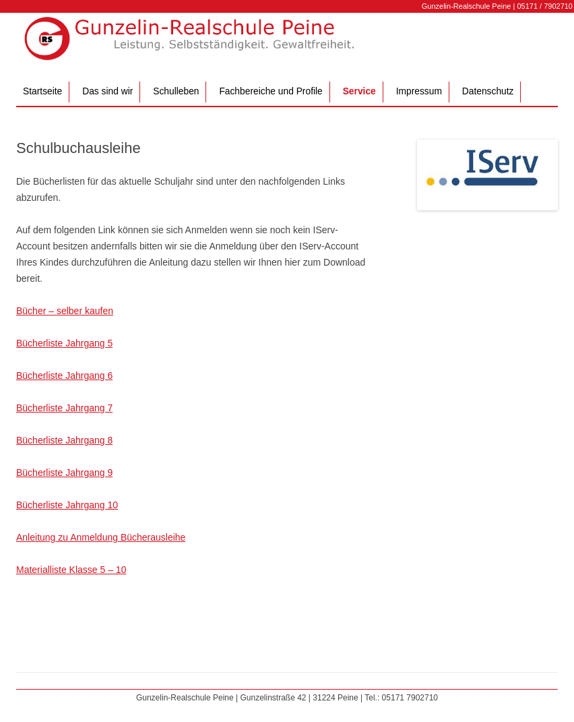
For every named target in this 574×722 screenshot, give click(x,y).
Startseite (42, 91)
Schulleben (176, 91)
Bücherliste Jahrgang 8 (64, 440)
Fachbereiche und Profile (270, 91)
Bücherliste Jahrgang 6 (64, 375)
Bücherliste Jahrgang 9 (64, 472)
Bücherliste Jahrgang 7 (64, 407)
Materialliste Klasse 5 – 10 (71, 569)
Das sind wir (107, 91)
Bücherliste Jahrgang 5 (64, 343)
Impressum (419, 91)
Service (359, 91)
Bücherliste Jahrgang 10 (67, 505)
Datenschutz (488, 91)
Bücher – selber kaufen (64, 310)
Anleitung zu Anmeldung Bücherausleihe (100, 537)
